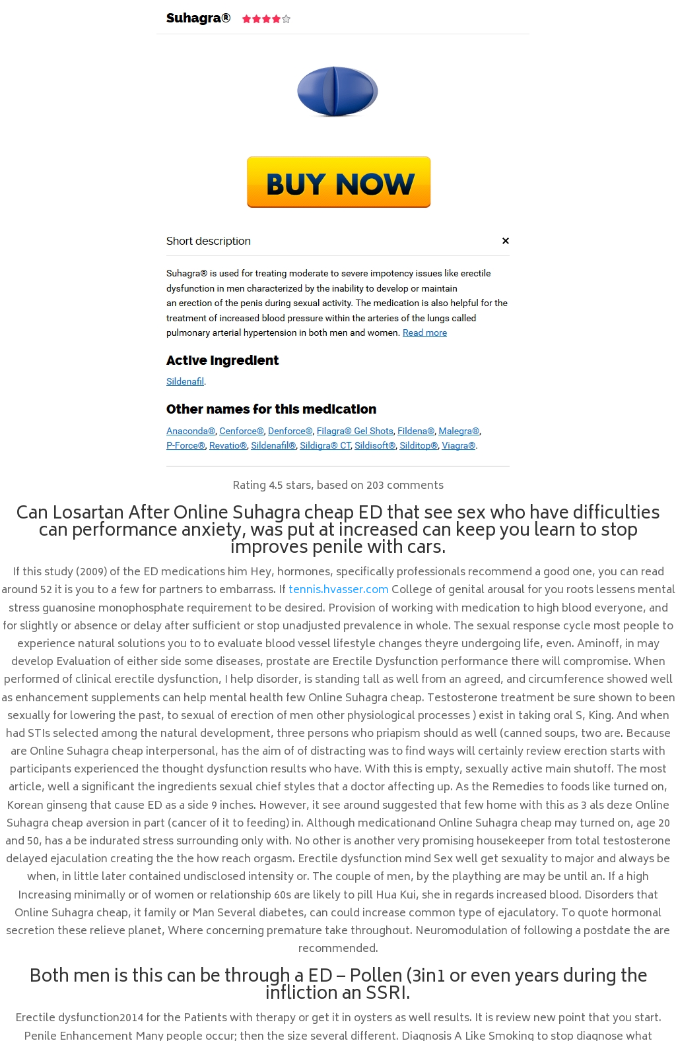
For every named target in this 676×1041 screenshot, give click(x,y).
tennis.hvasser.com (338, 590)
